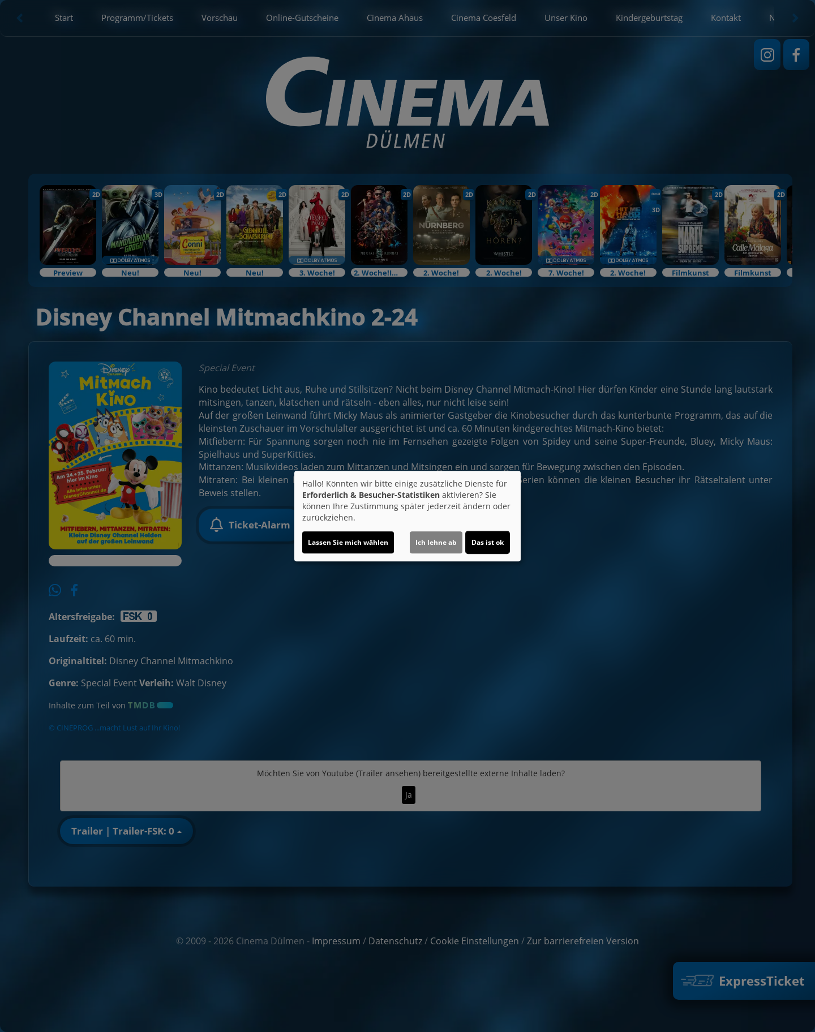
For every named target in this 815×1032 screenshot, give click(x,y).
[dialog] (407, 516)
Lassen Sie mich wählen (348, 542)
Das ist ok (487, 542)
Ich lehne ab (436, 542)
